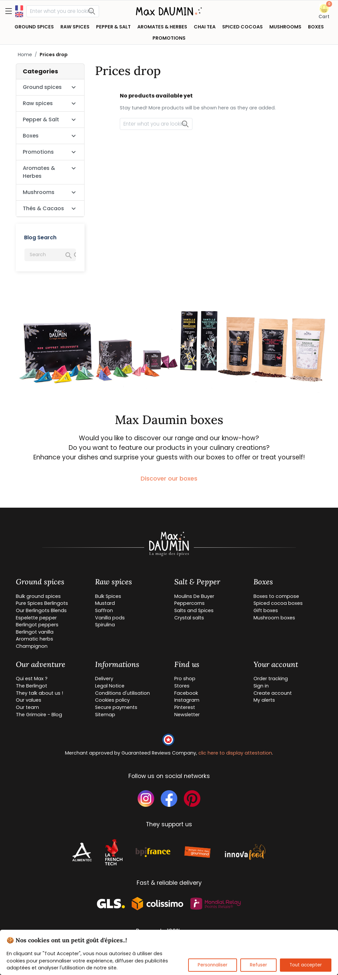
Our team (27, 707)
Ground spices (42, 87)
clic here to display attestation (235, 753)
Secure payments (116, 707)
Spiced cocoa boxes (278, 603)
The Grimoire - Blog (39, 714)
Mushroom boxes (274, 617)
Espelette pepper (36, 617)
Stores (181, 685)
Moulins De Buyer (194, 596)
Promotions (38, 152)
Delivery (104, 678)
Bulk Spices (108, 596)
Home (25, 54)
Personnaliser (212, 965)
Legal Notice (109, 685)
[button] (324, 12)
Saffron (104, 610)
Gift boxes (266, 610)
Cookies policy (112, 700)
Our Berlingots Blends (41, 610)
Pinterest (184, 707)
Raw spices (38, 103)
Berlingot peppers (37, 624)
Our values (28, 700)
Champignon (32, 646)
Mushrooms (38, 192)
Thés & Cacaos (43, 208)
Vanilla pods (110, 617)
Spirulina (105, 624)
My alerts (264, 700)
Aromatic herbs (34, 639)
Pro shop (184, 678)
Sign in (261, 685)
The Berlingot (31, 685)
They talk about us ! (39, 693)
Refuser (258, 965)
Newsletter (187, 714)
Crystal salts (189, 617)
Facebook (186, 693)
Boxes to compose (276, 596)
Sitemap (105, 714)
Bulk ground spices (38, 596)
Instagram (186, 700)
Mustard (105, 603)
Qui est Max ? (32, 678)
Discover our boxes (169, 478)
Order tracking (271, 678)
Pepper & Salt (41, 119)
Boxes (31, 135)
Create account (273, 693)
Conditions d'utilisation (122, 693)
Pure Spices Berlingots (42, 603)
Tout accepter (305, 965)
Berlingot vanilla (34, 632)
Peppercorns (189, 603)
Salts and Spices (194, 610)
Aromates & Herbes (39, 172)
